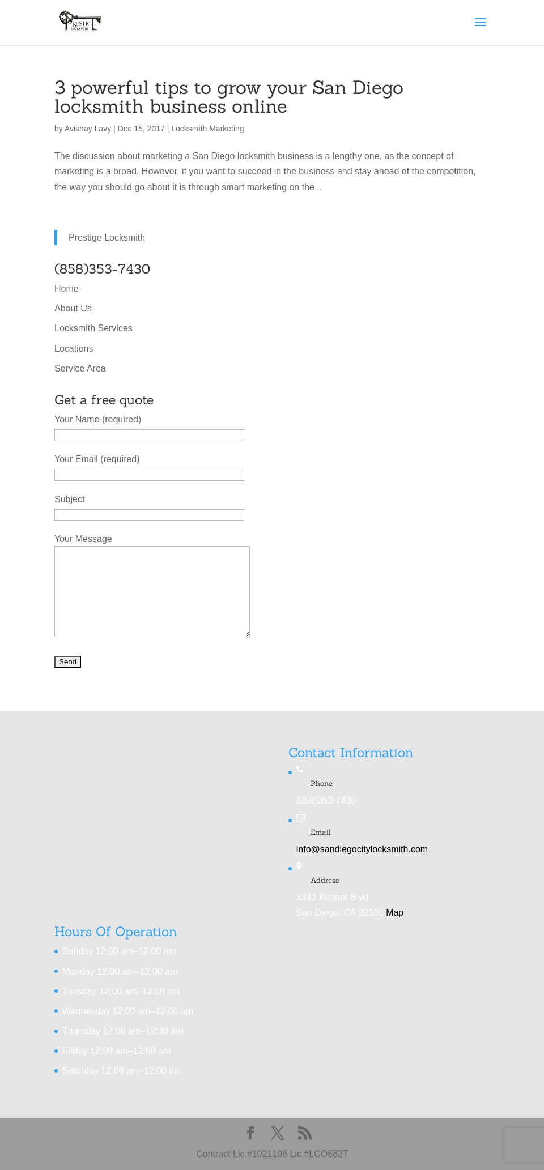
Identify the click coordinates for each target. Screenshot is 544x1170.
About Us (73, 308)
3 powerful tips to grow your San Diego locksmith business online (228, 96)
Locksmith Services (93, 328)
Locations (74, 348)
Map (394, 912)
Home (66, 288)
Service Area (80, 368)
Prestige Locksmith (107, 237)
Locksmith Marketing (207, 128)
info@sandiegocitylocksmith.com (362, 849)
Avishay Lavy (88, 128)
